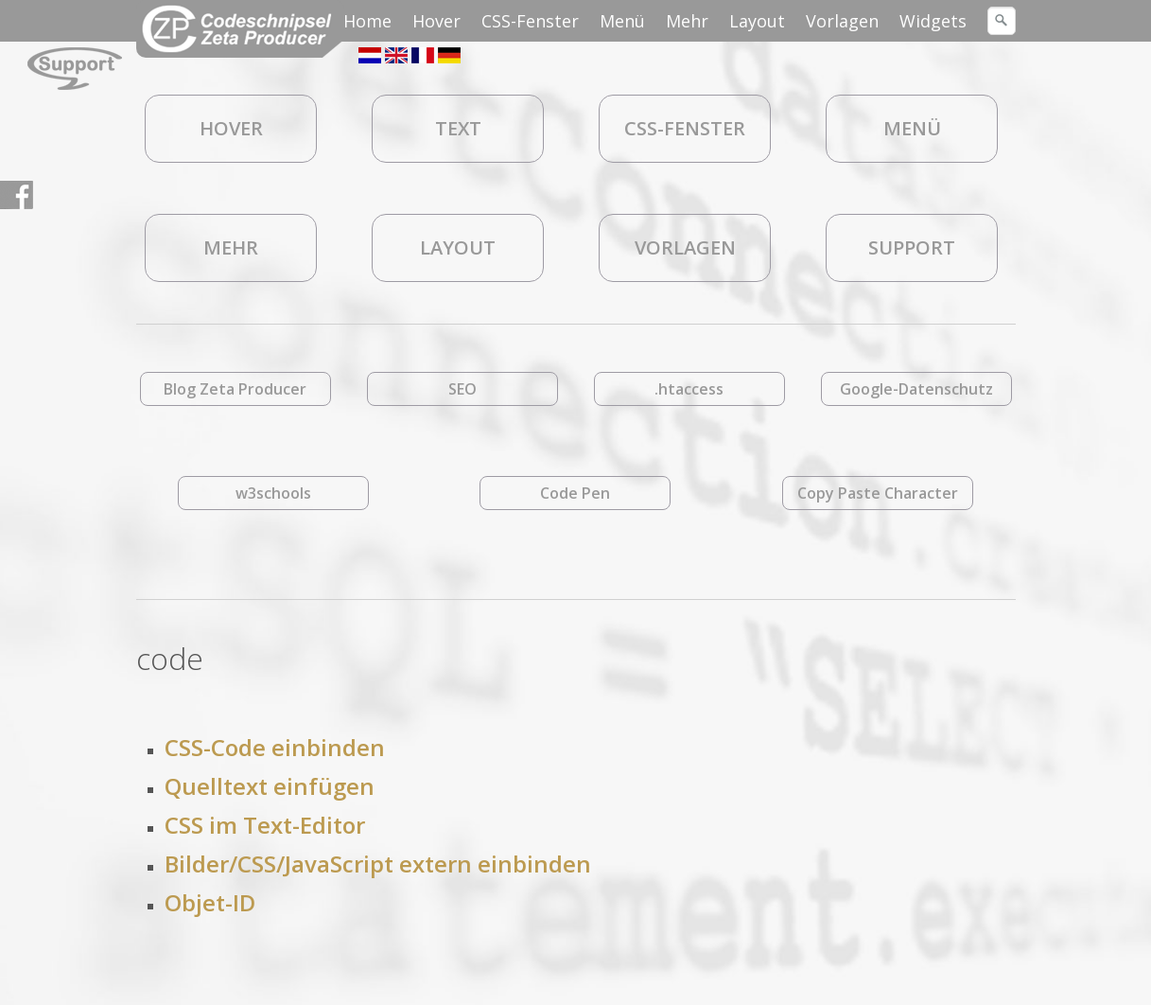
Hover (436, 20)
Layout (757, 20)
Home (367, 20)
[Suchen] (1001, 21)
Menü (622, 20)
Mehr (687, 20)
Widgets (933, 20)
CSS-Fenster (530, 20)
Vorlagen (842, 20)
